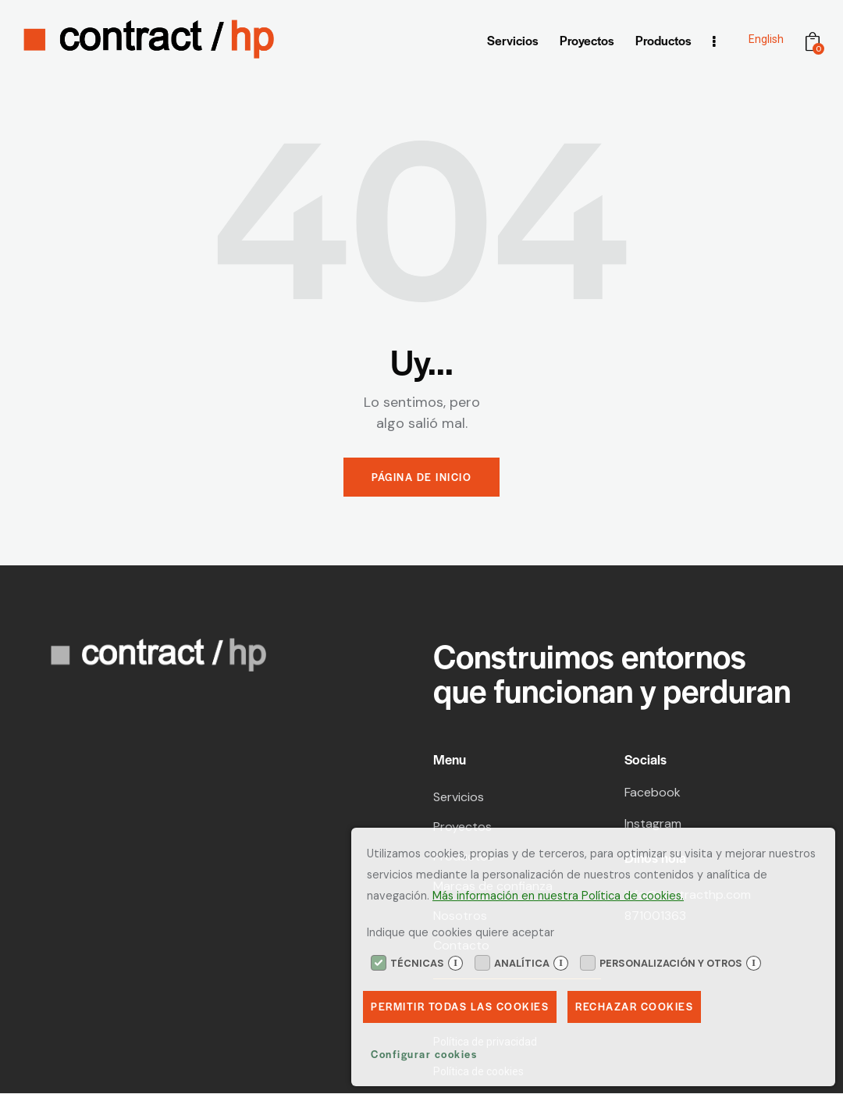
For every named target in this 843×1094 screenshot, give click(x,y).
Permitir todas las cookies (460, 1007)
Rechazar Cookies (636, 1007)
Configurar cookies (424, 1054)
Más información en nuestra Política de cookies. (558, 895)
